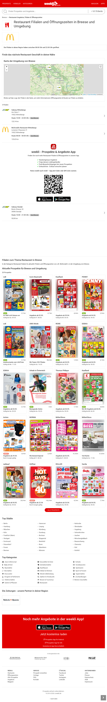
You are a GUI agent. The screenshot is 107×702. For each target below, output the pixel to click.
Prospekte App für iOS (53, 643)
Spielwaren (78, 568)
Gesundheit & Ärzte (45, 562)
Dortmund (6, 541)
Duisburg (41, 532)
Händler (16, 4)
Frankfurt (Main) (8, 535)
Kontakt (36, 680)
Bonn (40, 544)
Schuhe (77, 562)
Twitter (61, 675)
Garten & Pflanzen (9, 583)
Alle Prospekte (53, 510)
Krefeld (76, 550)
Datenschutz (89, 677)
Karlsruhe (77, 523)
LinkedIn (62, 680)
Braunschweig (78, 541)
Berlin (59, 5)
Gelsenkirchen (78, 532)
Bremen (5, 550)
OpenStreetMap (92, 94)
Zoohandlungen (79, 577)
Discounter (7, 574)
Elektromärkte (8, 580)
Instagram (62, 677)
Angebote (11, 680)
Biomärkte (7, 571)
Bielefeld (41, 541)
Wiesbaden (77, 526)
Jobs (86, 673)
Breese (4, 17)
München (6, 529)
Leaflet (83, 94)
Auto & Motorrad (9, 562)
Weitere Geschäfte (80, 580)
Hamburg (6, 526)
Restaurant (42, 583)
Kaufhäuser (43, 568)
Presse (87, 675)
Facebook (62, 673)
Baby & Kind (7, 565)
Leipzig (41, 526)
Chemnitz (77, 544)
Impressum (89, 682)
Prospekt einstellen (40, 673)
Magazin (94, 4)
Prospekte (6, 4)
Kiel (75, 547)
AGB (86, 680)
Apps (103, 4)
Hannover (42, 523)
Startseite (11, 673)
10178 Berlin (97, 11)
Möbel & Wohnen (45, 571)
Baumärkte (7, 568)
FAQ (34, 677)
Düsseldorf (6, 544)
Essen (5, 547)
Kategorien (27, 4)
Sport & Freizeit (79, 571)
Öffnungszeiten (13, 675)
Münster (41, 550)
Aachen (76, 535)
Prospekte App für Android (53, 640)
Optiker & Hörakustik (46, 577)
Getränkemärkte (44, 565)
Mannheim (42, 547)
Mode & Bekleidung (46, 574)
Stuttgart (6, 538)
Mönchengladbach (80, 538)
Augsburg (77, 529)
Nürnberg (41, 529)
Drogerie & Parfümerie (11, 577)
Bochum (41, 535)
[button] (100, 66)
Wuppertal (42, 538)
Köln (4, 532)
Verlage (36, 675)
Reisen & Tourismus (46, 580)
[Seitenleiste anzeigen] (103, 697)
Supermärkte (79, 574)
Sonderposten (79, 565)
